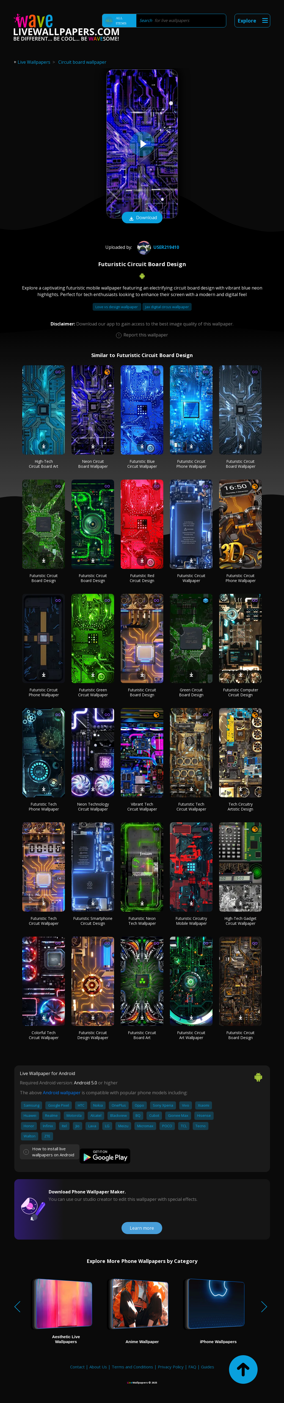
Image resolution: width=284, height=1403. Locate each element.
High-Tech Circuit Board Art (43, 464)
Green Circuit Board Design (191, 692)
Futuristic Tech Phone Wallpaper (44, 806)
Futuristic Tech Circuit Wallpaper (191, 806)
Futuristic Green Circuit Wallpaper (93, 692)
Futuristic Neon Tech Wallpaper (142, 921)
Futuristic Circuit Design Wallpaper (92, 1035)
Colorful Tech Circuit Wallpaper (44, 1035)
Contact (77, 1366)
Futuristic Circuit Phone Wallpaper (191, 464)
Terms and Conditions (132, 1366)
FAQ (192, 1366)
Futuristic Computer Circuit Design (240, 692)
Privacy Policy (171, 1366)
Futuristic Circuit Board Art (142, 1035)
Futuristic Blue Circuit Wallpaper (142, 464)
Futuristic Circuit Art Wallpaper (191, 1035)
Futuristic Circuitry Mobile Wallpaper (191, 921)
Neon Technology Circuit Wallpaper (93, 806)
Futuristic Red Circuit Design (142, 578)
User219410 (157, 247)
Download (142, 218)
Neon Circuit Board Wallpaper (93, 464)
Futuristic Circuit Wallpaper (191, 578)
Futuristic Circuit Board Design (43, 578)
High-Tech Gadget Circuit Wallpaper (240, 921)
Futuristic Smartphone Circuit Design (92, 921)
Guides (207, 1366)
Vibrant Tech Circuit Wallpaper (142, 806)
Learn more (142, 1228)
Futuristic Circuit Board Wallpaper (240, 464)
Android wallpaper (62, 1093)
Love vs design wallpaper (117, 306)
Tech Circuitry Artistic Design (240, 806)
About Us (98, 1366)
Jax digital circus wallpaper (167, 306)
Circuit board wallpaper (82, 62)
